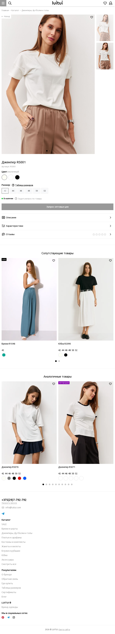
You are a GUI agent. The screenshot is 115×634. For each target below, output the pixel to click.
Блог (4, 596)
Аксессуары (8, 559)
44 (13, 191)
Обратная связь (10, 579)
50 (37, 191)
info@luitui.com (13, 507)
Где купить (7, 583)
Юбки (4, 555)
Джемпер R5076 (10, 467)
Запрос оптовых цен (58, 207)
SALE (4, 524)
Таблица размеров (11, 588)
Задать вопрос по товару (28, 199)
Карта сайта (64, 629)
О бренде (7, 574)
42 (5, 191)
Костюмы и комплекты (14, 542)
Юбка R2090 (64, 343)
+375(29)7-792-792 (14, 499)
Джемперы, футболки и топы (17, 533)
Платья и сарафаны (12, 537)
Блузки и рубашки (11, 551)
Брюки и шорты (10, 528)
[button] (47, 150)
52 (45, 191)
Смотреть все (9, 564)
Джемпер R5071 (66, 467)
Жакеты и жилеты (11, 546)
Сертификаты (9, 592)
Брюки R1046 (8, 343)
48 (29, 191)
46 (21, 191)
